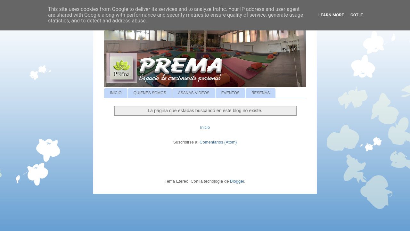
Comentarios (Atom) (218, 142)
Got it (356, 14)
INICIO (116, 93)
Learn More (331, 14)
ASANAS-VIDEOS (193, 93)
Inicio (205, 127)
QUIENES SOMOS (150, 93)
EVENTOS (230, 93)
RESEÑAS (260, 93)
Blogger (237, 181)
